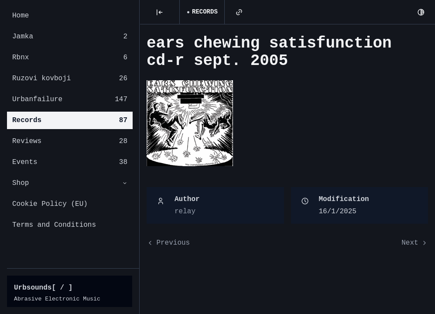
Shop (69, 183)
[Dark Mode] (421, 12)
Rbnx (69, 57)
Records (69, 120)
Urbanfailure (69, 99)
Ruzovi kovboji (69, 78)
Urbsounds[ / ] (43, 288)
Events (69, 162)
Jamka (69, 36)
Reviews (69, 141)
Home (20, 16)
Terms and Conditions (54, 225)
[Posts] (159, 12)
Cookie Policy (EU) (50, 204)
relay (185, 211)
